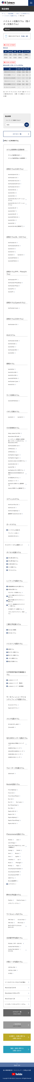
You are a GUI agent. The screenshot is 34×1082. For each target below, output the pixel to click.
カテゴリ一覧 (17, 134)
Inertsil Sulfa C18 (12, 464)
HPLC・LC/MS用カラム (23, 13)
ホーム (4, 13)
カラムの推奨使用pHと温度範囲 (16, 158)
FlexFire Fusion (21, 900)
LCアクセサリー (12, 884)
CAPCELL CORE (12, 970)
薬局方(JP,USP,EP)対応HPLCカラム (16, 473)
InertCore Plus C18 (13, 504)
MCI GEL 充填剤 (12, 630)
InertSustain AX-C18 (13, 187)
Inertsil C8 (10, 255)
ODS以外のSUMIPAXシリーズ (15, 751)
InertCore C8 (11, 507)
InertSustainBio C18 (13, 445)
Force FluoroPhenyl (13, 796)
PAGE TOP (17, 1065)
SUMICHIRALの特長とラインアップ (16, 744)
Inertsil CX (20, 417)
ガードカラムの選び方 (14, 530)
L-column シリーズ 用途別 (15, 683)
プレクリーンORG (13, 533)
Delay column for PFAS (14, 433)
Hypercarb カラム (13, 708)
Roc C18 (10, 799)
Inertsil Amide (12, 344)
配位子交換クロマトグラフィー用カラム (16, 600)
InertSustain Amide (13, 341)
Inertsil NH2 (11, 353)
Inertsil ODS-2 (11, 220)
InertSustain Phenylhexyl (14, 282)
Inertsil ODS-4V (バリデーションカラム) (16, 199)
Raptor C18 (11, 814)
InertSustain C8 (12, 242)
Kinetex (10, 840)
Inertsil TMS (11, 467)
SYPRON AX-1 (11, 449)
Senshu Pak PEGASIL (13, 946)
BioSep (10, 865)
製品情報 (10, 13)
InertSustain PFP (12, 279)
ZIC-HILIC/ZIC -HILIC (13, 724)
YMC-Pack (10, 922)
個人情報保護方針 (8, 1070)
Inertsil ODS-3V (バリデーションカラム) (16, 204)
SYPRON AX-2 (11, 452)
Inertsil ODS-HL (12, 190)
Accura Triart (21, 919)
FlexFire (10, 900)
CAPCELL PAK (11, 967)
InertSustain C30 (12, 324)
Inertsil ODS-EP (12, 214)
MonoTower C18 (10, 999)
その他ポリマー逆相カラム (15, 609)
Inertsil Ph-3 (11, 289)
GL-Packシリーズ (12, 481)
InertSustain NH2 (12, 350)
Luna (18, 840)
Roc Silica (10, 808)
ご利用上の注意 (27, 1070)
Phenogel (18, 862)
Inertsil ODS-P (12, 211)
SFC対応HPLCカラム (13, 477)
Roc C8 (10, 802)
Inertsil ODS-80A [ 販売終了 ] (15, 226)
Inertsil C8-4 (11, 249)
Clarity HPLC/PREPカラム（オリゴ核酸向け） (16, 846)
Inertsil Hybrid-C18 (13, 174)
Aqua (17, 865)
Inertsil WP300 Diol (13, 401)
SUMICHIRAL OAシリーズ (14, 754)
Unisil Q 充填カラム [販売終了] (16, 488)
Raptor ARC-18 (12, 811)
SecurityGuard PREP (13, 875)
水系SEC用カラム (12, 589)
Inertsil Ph (10, 292)
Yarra (9, 856)
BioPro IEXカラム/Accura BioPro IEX (14, 926)
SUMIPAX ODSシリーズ (14, 757)
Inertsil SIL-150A (12, 375)
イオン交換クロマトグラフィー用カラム (16, 596)
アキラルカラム (12, 570)
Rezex (10, 862)
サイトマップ (17, 1070)
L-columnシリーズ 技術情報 (15, 686)
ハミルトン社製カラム (10, 16)
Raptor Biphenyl (12, 817)
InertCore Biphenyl (13, 510)
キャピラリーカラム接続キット (14, 545)
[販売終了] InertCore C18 (14, 514)
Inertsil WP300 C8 (12, 258)
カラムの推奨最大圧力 (14, 155)
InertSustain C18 (12, 177)
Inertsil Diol (11, 369)
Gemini (18, 850)
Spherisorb (11, 773)
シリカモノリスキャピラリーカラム (15, 1004)
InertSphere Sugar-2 (13, 458)
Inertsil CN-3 (11, 384)
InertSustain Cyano (13, 308)
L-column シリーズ (13, 680)
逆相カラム (11, 649)
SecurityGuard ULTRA (13, 872)
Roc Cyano (19, 802)
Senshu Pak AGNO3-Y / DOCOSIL (15, 950)
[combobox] (17, 125)
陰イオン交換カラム (13, 652)
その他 (10, 973)
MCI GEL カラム (12, 633)
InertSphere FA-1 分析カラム (15, 470)
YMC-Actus (20, 922)
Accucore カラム (12, 705)
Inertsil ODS (11, 223)
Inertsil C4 (20, 255)
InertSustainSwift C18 (14, 184)
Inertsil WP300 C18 (13, 217)
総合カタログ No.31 (18, 36)
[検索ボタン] (26, 124)
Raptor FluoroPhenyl (13, 820)
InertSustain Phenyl (13, 286)
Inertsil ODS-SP (12, 208)
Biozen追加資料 (12, 881)
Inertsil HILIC (11, 347)
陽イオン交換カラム (13, 655)
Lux (18, 859)
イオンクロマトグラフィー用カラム (16, 612)
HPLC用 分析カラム (13, 558)
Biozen (17, 853)
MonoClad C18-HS (10, 987)
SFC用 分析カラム (13, 564)
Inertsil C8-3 (11, 252)
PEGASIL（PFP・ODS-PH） (15, 943)
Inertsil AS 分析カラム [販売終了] (16, 484)
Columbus (10, 859)
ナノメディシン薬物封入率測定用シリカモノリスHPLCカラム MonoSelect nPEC (16, 440)
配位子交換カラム (13, 661)
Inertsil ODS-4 (11, 193)
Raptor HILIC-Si (12, 823)
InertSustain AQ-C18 (13, 180)
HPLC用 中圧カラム (13, 561)
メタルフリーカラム (13, 903)
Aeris (9, 853)
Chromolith (11, 727)
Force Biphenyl (12, 790)
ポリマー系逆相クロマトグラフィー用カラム (16, 605)
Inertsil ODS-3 (11, 196)
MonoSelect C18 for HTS (12, 993)
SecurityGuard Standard (14, 868)
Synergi (10, 850)
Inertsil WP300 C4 (12, 261)
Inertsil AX (10, 417)
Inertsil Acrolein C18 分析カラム (16, 461)
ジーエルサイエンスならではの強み (15, 982)
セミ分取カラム (12, 567)
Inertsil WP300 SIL (12, 378)
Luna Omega (11, 843)
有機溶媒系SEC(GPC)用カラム (16, 586)
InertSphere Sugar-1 (13, 455)
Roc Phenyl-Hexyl (12, 805)
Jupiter (17, 856)
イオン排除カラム (13, 658)
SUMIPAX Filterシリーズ (14, 748)
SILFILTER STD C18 (13, 536)
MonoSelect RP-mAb (13, 436)
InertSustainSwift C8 (13, 245)
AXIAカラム (11, 878)
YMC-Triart (11, 919)
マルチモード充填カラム (14, 592)
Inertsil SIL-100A (12, 372)
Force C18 (11, 793)
